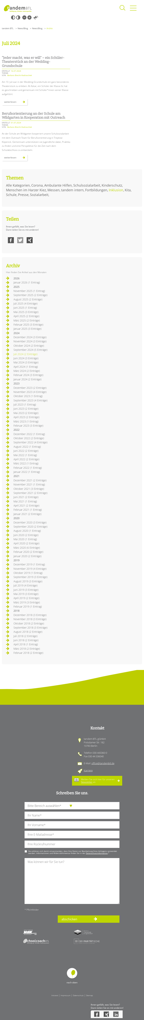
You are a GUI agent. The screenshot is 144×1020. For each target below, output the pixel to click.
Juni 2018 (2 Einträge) (26, 640)
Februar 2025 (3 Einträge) (28, 324)
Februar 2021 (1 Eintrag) (28, 509)
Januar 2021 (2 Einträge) (27, 514)
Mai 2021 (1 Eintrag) (25, 501)
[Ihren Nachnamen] (72, 815)
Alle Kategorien (18, 185)
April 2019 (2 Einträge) (26, 598)
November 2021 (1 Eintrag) (29, 484)
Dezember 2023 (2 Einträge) (30, 388)
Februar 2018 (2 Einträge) (28, 653)
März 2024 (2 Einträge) (27, 371)
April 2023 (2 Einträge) (26, 417)
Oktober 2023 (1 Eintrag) (28, 396)
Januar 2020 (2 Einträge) (27, 556)
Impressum (65, 995)
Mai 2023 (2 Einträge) (26, 413)
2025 (17, 287)
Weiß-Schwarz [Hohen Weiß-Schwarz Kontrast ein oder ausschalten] (18, 17)
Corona (37, 185)
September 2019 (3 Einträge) (30, 577)
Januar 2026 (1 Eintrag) (27, 282)
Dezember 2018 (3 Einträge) (30, 615)
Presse (23, 194)
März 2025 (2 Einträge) (27, 320)
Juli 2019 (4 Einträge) (26, 585)
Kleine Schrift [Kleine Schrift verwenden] (24, 17)
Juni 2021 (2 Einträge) (26, 497)
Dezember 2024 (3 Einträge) (30, 337)
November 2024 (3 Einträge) (30, 341)
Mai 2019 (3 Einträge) (26, 594)
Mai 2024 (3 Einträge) (26, 362)
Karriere (88, 770)
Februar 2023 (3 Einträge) (28, 425)
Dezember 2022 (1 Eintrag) (29, 434)
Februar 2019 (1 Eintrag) (28, 606)
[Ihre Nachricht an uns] (72, 881)
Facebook (11, 240)
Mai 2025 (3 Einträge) (26, 312)
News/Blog (23, 28)
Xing (30, 240)
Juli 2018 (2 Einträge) (26, 636)
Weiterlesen (16, 102)
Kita (128, 190)
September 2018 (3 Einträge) (30, 627)
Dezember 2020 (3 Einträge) (30, 522)
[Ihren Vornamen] (72, 825)
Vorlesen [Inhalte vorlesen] (36, 17)
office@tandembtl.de (103, 763)
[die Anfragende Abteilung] (72, 805)
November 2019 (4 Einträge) (30, 568)
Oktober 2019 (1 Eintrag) (28, 573)
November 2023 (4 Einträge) (30, 392)
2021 (17, 476)
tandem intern (72, 190)
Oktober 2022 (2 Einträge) (29, 438)
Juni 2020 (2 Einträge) (26, 535)
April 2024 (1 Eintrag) (26, 366)
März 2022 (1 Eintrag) (26, 463)
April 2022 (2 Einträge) (26, 459)
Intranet (54, 995)
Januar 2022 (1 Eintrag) (27, 472)
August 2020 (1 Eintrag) (27, 530)
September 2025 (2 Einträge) (30, 295)
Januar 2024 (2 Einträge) (27, 379)
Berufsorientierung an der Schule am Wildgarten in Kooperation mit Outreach (33, 116)
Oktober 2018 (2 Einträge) (29, 623)
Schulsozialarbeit (86, 185)
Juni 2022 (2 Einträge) (26, 451)
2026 (17, 278)
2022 (17, 429)
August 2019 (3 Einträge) (28, 581)
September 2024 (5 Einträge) (30, 350)
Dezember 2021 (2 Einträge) (30, 480)
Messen (53, 190)
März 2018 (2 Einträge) (27, 648)
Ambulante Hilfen (58, 185)
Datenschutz (78, 995)
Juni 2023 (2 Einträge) (26, 408)
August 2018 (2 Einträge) (28, 631)
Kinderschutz (112, 185)
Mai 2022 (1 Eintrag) (25, 455)
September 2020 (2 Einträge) (30, 526)
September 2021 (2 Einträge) (30, 493)
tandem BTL (8, 28)
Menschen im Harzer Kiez (26, 190)
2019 (17, 560)
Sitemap (89, 995)
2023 (17, 383)
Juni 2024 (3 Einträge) (26, 358)
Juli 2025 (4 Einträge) (26, 303)
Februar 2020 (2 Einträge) (28, 552)
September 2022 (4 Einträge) (30, 442)
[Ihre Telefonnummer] (72, 844)
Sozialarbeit (39, 194)
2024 (17, 333)
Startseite (18, 8)
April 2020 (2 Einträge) (26, 543)
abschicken (69, 919)
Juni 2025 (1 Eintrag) (25, 307)
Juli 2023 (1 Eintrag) (25, 404)
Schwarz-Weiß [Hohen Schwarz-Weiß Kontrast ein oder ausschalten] (13, 17)
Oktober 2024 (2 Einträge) (29, 345)
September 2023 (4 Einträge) (30, 400)
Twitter (20, 240)
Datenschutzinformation (97, 853)
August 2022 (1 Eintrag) (27, 446)
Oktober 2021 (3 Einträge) (29, 489)
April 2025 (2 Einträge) (26, 316)
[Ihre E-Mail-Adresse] (72, 834)
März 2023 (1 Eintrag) (26, 421)
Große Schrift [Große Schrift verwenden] (29, 17)
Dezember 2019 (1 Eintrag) (29, 564)
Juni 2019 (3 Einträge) (26, 590)
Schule (11, 194)
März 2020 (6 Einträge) (27, 547)
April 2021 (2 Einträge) (26, 505)
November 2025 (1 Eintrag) (29, 291)
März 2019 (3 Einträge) (27, 602)
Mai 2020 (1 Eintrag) (25, 539)
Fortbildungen (96, 190)
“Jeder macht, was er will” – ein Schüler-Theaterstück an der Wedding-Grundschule (33, 62)
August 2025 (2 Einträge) (28, 299)
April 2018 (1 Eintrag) (26, 644)
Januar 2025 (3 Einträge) (27, 328)
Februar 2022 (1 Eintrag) (28, 467)
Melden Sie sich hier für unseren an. (98, 781)
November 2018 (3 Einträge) (30, 619)
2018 (17, 610)
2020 (17, 518)
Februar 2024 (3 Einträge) (28, 375)
